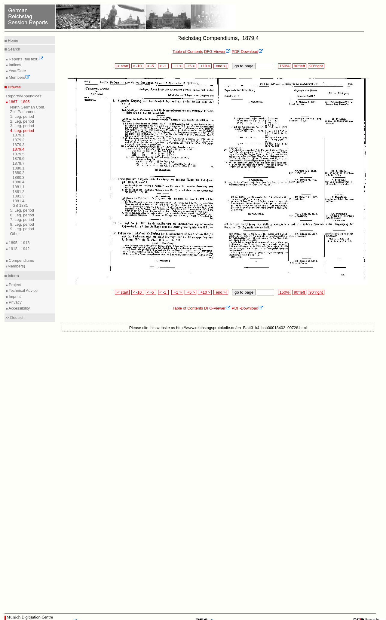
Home (12, 40)
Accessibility (19, 308)
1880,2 (18, 172)
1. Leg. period (22, 116)
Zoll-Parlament (22, 111)
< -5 (151, 66)
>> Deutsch (15, 317)
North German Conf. (27, 107)
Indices (14, 65)
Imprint (14, 296)
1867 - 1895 (18, 101)
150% (284, 66)
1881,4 (18, 201)
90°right (316, 66)
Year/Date (17, 71)
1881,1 (18, 187)
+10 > (204, 66)
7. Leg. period (22, 219)
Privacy (14, 302)
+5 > (190, 66)
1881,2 (18, 191)
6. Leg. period (22, 215)
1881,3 (18, 196)
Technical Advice (23, 290)
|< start (122, 66)
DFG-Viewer (217, 51)
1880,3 (18, 177)
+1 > (177, 66)
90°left (299, 66)
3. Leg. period (22, 126)
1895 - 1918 (18, 242)
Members (19, 77)
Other (15, 233)
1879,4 (18, 149)
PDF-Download (247, 51)
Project (14, 285)
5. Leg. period (22, 210)
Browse (14, 87)
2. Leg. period (22, 121)
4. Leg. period (22, 130)
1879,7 (18, 163)
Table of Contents (188, 51)
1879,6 (18, 158)
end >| (221, 66)
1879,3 (18, 144)
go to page (243, 66)
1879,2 (18, 140)
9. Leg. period (22, 229)
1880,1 (18, 168)
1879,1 (18, 135)
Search (13, 49)
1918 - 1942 (18, 248)
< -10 (138, 66)
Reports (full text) (26, 59)
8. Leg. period (22, 224)
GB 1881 (20, 205)
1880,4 (18, 182)
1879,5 (18, 154)
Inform (13, 275)
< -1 (163, 66)
